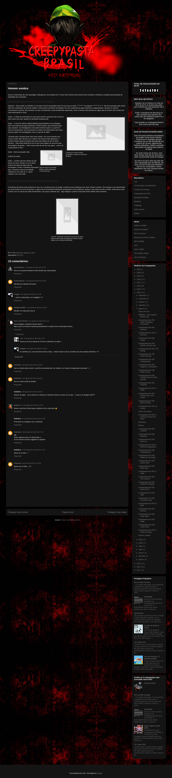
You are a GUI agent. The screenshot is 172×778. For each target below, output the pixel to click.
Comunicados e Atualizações (145, 186)
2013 (139, 564)
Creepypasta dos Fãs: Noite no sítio (146, 371)
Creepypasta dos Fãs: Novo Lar (146, 440)
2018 (139, 279)
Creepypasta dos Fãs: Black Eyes (146, 467)
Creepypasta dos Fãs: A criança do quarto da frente (147, 417)
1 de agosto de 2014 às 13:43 (35, 267)
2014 (139, 292)
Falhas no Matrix (140, 225)
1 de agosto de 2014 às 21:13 (38, 321)
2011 (139, 570)
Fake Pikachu (19, 267)
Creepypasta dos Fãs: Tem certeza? (146, 478)
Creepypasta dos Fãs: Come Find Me (146, 355)
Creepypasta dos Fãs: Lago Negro (146, 515)
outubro (142, 302)
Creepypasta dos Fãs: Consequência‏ (146, 451)
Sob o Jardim (139, 249)
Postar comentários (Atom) (70, 520)
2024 (139, 269)
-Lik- (21, 338)
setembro (142, 305)
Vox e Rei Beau (140, 257)
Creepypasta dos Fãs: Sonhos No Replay (146, 483)
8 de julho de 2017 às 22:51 (31, 463)
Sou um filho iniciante (142, 582)
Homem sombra (144, 535)
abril (140, 549)
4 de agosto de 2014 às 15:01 (36, 348)
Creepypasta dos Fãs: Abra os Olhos (146, 402)
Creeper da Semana (141, 190)
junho (141, 543)
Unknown (17, 365)
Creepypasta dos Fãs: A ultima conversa (147, 531)
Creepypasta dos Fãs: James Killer (146, 462)
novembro (143, 299)
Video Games (139, 209)
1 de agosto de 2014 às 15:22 (35, 281)
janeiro (141, 559)
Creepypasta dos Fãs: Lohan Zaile (146, 526)
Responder (18, 274)
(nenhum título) (150, 683)
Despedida (148, 597)
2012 (139, 567)
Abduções (142, 422)
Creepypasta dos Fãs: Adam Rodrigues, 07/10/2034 (146, 322)
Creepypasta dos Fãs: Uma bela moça (146, 499)
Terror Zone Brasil (20, 321)
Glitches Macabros (141, 229)
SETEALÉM (138, 613)
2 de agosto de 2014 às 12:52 (32, 378)
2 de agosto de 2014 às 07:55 (32, 365)
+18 (135, 182)
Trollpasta (137, 205)
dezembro (143, 295)
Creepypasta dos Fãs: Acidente (146, 384)
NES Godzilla (139, 241)
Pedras (141, 425)
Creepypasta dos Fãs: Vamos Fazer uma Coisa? (146, 396)
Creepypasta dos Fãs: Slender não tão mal (146, 344)
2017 (139, 283)
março (141, 553)
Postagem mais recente (18, 512)
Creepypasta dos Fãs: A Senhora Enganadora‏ (147, 446)
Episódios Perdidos (141, 197)
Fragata (17, 294)
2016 (139, 286)
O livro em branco (145, 411)
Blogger (99, 773)
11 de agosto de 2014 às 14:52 (32, 405)
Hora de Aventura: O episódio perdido (152, 658)
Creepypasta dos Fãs (142, 193)
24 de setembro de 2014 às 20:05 (33, 418)
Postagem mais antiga (117, 512)
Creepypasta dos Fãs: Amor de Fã (146, 488)
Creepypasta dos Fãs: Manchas (146, 435)
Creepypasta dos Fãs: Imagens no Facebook (147, 366)
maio (141, 546)
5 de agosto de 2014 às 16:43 (31, 392)
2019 (139, 276)
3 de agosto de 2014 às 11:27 (34, 338)
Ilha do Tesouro (140, 233)
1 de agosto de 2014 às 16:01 (36, 307)
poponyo (17, 405)
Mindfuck (20, 255)
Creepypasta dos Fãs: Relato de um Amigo (146, 456)
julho (141, 540)
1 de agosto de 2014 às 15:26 (30, 294)
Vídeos (136, 213)
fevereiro (142, 556)
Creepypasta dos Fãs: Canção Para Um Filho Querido (147, 377)
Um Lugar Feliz (140, 642)
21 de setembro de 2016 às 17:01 (33, 450)
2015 (139, 289)
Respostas (20, 334)
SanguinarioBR (19, 307)
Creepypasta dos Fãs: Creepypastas (146, 360)
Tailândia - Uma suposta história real (147, 316)
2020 (139, 273)
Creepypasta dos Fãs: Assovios (146, 328)
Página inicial (67, 512)
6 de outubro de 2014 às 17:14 (32, 432)
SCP (136, 245)
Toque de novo (143, 311)
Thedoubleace (19, 281)
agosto (141, 309)
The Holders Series (141, 253)
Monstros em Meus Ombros (144, 237)
